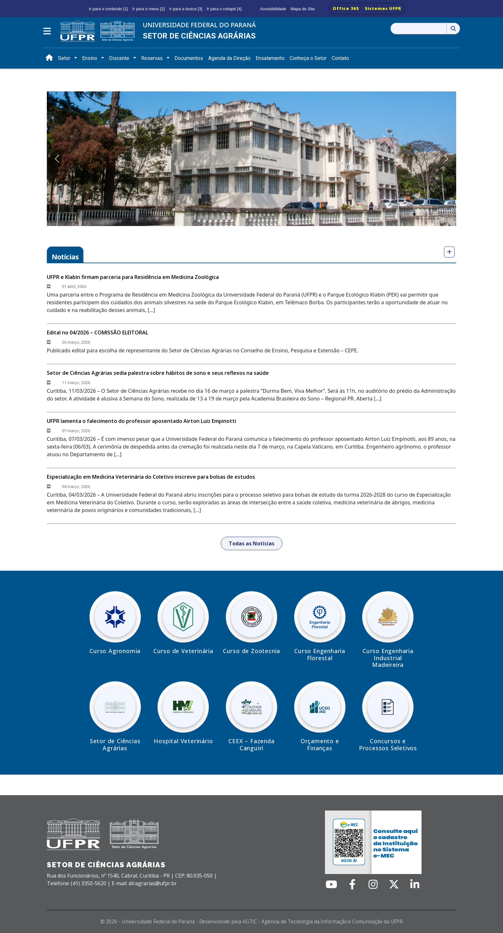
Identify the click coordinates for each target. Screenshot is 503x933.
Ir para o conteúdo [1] (108, 8)
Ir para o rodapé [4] (224, 8)
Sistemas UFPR (383, 8)
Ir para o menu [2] (148, 8)
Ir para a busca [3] (185, 8)
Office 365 (346, 8)
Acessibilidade (273, 8)
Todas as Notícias (251, 543)
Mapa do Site (303, 8)
